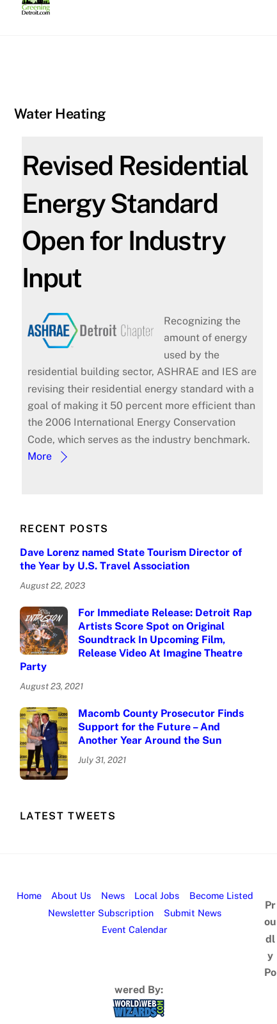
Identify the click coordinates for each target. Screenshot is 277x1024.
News (113, 895)
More (40, 456)
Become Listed (221, 895)
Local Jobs (156, 895)
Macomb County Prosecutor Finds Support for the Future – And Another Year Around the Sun (161, 726)
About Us (71, 895)
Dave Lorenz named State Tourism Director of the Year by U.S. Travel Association (131, 559)
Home (29, 895)
